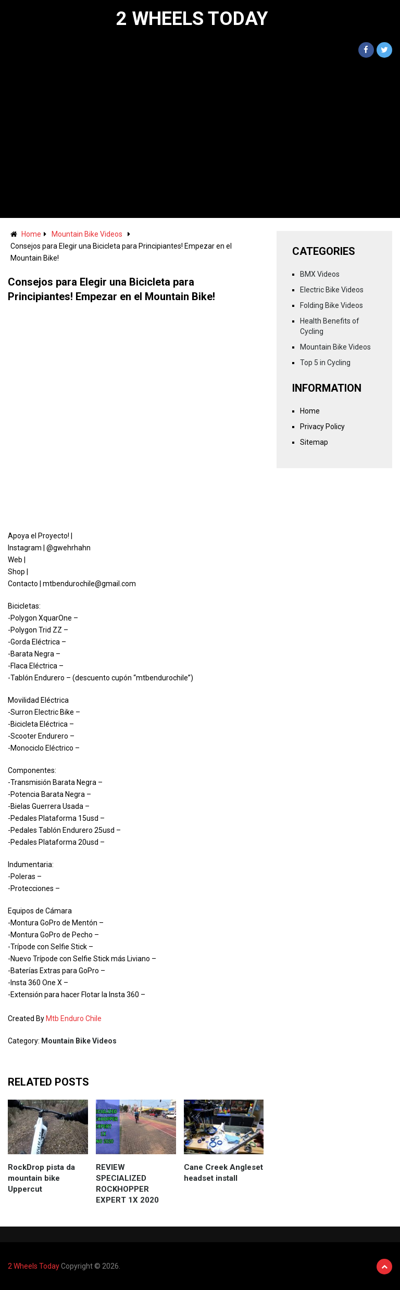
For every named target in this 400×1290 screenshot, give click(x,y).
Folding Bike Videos (331, 305)
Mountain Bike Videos (87, 234)
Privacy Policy (322, 426)
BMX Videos (320, 274)
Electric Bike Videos (332, 290)
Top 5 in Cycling (325, 362)
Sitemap (314, 442)
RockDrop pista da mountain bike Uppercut (41, 1178)
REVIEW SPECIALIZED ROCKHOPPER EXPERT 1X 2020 (127, 1184)
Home (31, 234)
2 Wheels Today (192, 18)
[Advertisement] (200, 140)
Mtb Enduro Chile (74, 1018)
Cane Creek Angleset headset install (223, 1173)
